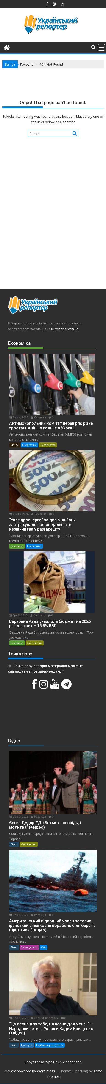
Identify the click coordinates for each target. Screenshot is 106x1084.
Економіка (17, 546)
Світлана (38, 417)
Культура (27, 1045)
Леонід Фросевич (44, 1018)
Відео (14, 844)
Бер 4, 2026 (18, 417)
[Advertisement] (53, 225)
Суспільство (48, 445)
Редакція (38, 514)
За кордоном (29, 947)
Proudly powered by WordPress (29, 1071)
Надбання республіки (49, 1045)
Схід (43, 947)
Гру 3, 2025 (18, 615)
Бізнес (15, 445)
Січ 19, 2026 (19, 514)
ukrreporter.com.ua (64, 329)
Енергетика (29, 445)
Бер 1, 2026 (18, 1018)
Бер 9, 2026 (18, 817)
